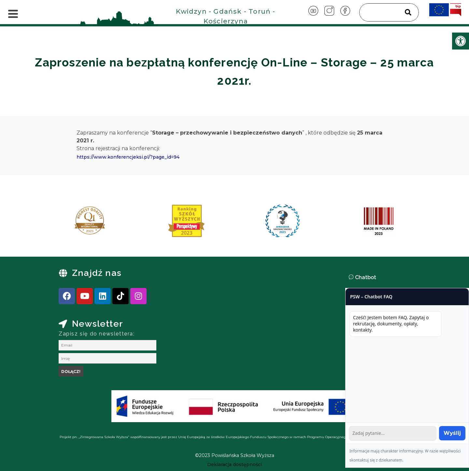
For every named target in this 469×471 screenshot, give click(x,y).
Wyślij (452, 433)
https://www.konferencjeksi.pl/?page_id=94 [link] (128, 157)
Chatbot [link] (365, 277)
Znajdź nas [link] (96, 273)
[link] (460, 41)
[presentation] (65, 223)
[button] (407, 277)
